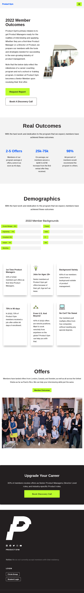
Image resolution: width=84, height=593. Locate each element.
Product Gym (7, 4)
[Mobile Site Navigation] (79, 4)
